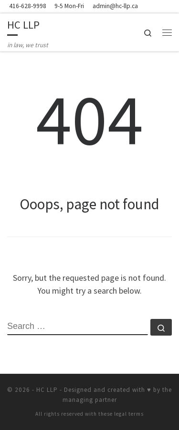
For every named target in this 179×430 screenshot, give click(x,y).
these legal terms (121, 413)
